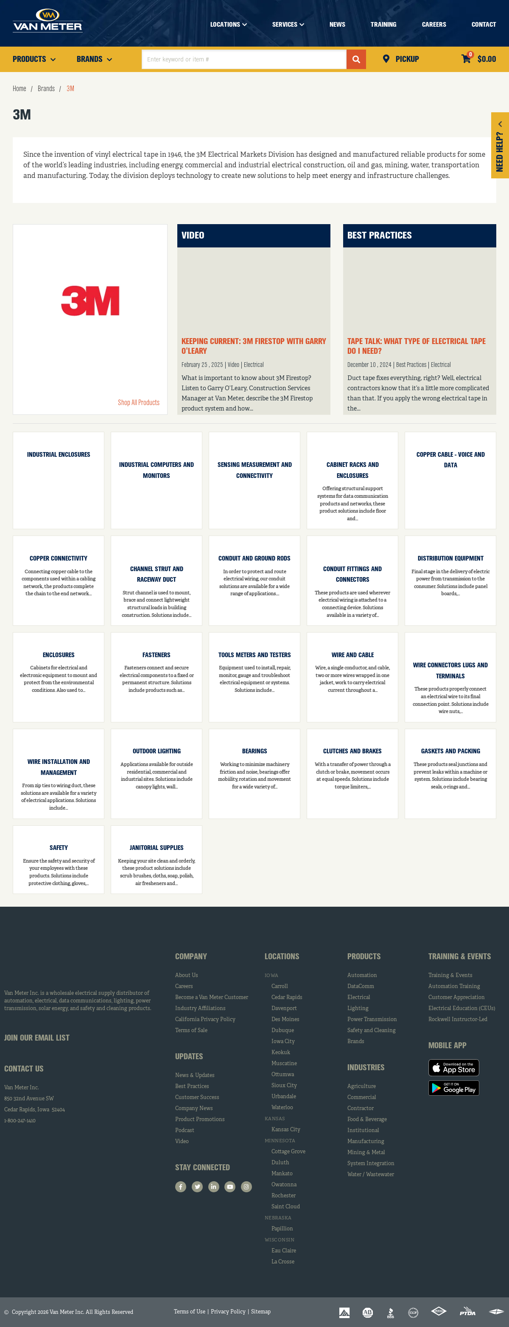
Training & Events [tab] (459, 957)
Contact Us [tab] (24, 1069)
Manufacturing (365, 1141)
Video (193, 235)
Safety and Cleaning (371, 1030)
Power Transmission (372, 1019)
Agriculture (361, 1086)
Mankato (282, 1174)
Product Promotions (200, 1119)
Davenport (284, 1008)
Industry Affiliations (200, 1008)
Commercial (361, 1097)
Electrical (254, 365)
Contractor (360, 1108)
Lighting (358, 1008)
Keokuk (280, 1052)
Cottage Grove (288, 1152)
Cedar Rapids (286, 997)
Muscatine (284, 1063)
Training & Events (450, 975)
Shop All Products (138, 403)
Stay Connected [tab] (202, 1168)
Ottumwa (282, 1074)
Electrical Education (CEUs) (461, 1008)
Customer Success (197, 1097)
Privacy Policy (228, 1312)
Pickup (406, 60)
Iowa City (283, 1041)
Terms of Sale (191, 1030)
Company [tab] (191, 957)
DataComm (360, 986)
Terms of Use (189, 1312)
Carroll (279, 986)
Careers (184, 986)
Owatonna (283, 1185)
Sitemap (261, 1312)
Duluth (280, 1163)
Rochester (283, 1196)
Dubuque (282, 1030)
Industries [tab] (366, 1068)
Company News (194, 1108)
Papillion (282, 1229)
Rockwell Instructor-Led (457, 1019)
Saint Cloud (285, 1207)
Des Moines (285, 1019)
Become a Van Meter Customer (211, 997)
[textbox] (244, 59)
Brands (355, 1041)
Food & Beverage (367, 1119)
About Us (186, 975)
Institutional (363, 1130)
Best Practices (379, 235)
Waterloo (282, 1107)
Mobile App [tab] (447, 1046)
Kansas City (285, 1130)
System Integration (370, 1163)
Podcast (184, 1130)
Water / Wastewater (370, 1174)
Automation (362, 975)
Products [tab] (364, 957)
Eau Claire (283, 1251)
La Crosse (282, 1262)
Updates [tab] (189, 1057)
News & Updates (195, 1075)
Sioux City (284, 1085)
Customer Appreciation (456, 997)
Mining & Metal (366, 1152)
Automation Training (454, 986)
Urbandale (283, 1096)
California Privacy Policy (205, 1019)
